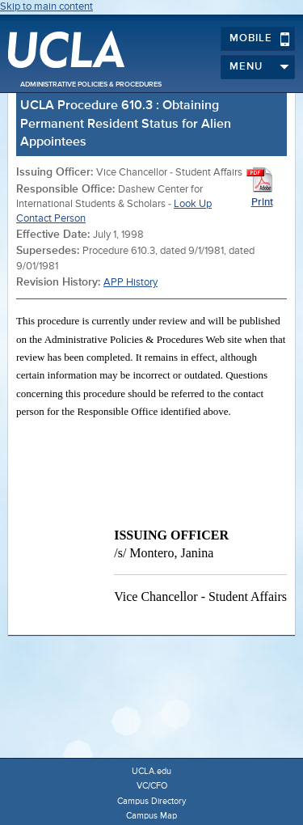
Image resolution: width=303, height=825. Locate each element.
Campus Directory (151, 801)
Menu (259, 67)
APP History (130, 282)
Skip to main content (46, 7)
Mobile (259, 39)
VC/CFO (152, 785)
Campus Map (151, 815)
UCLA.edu (151, 771)
